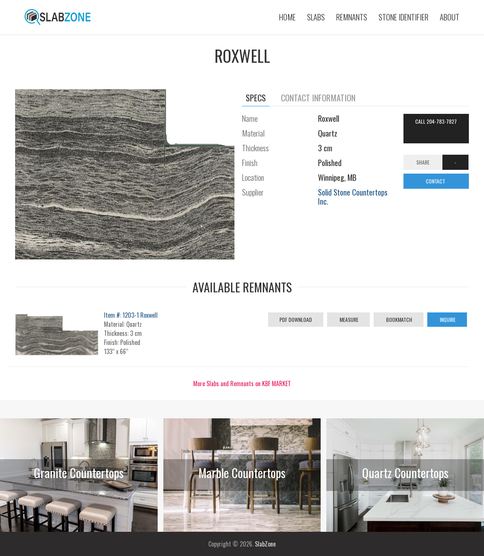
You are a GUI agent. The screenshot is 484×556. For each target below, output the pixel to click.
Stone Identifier (403, 17)
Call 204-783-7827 (436, 121)
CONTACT (436, 181)
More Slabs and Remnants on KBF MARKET (242, 383)
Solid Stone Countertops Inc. (353, 196)
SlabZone (265, 543)
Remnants (351, 17)
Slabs (316, 17)
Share (423, 162)
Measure (348, 319)
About (449, 17)
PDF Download (295, 319)
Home (287, 17)
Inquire (447, 319)
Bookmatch (398, 319)
